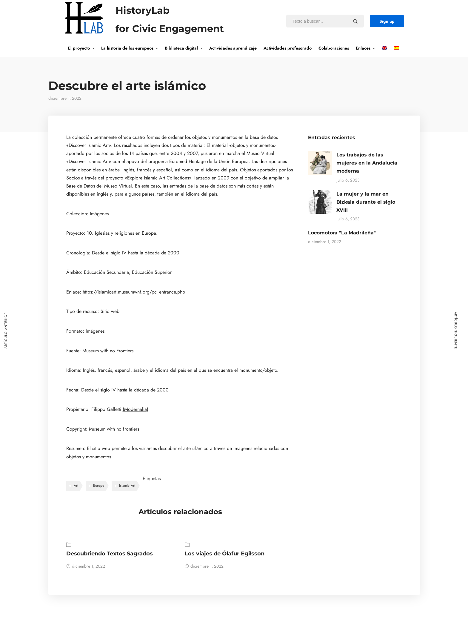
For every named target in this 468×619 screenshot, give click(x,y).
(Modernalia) (135, 409)
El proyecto (79, 48)
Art (76, 485)
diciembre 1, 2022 (85, 566)
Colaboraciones (333, 48)
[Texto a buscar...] (355, 21)
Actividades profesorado (288, 48)
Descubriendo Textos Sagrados (109, 553)
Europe (98, 485)
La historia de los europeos (127, 48)
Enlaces (363, 48)
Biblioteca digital (181, 48)
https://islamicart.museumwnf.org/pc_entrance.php (134, 292)
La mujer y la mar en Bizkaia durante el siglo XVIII (365, 202)
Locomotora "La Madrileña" (342, 233)
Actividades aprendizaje (233, 48)
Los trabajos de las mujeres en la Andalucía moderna (366, 163)
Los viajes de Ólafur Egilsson (224, 553)
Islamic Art (127, 485)
